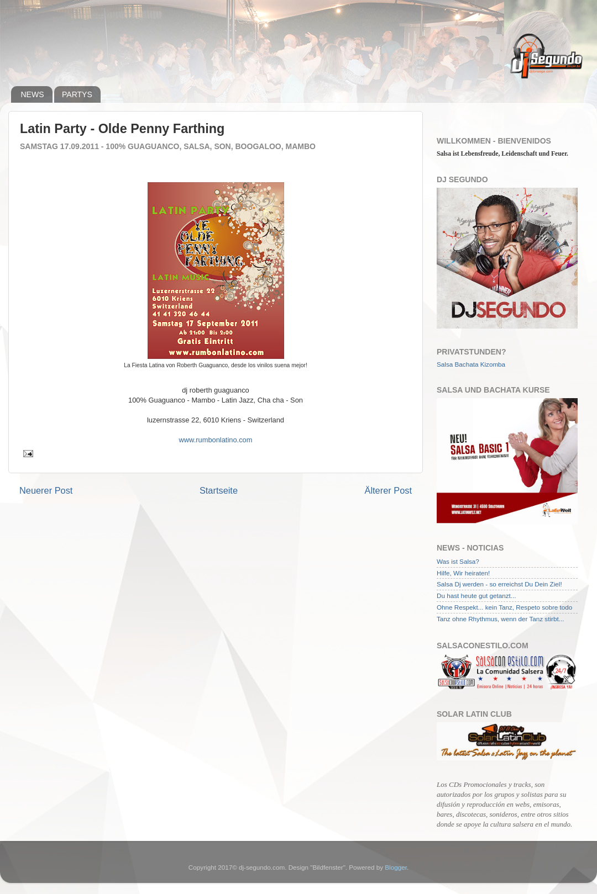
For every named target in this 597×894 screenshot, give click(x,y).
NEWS (32, 94)
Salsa (445, 364)
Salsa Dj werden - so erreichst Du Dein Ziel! (499, 584)
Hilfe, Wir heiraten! (463, 572)
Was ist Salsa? (458, 561)
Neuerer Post (45, 490)
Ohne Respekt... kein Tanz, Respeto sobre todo (504, 607)
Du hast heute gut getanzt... (476, 595)
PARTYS (77, 94)
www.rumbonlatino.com (216, 440)
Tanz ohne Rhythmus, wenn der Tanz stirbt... (500, 618)
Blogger (396, 867)
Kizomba (492, 364)
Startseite (219, 490)
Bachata (467, 364)
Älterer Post (388, 490)
